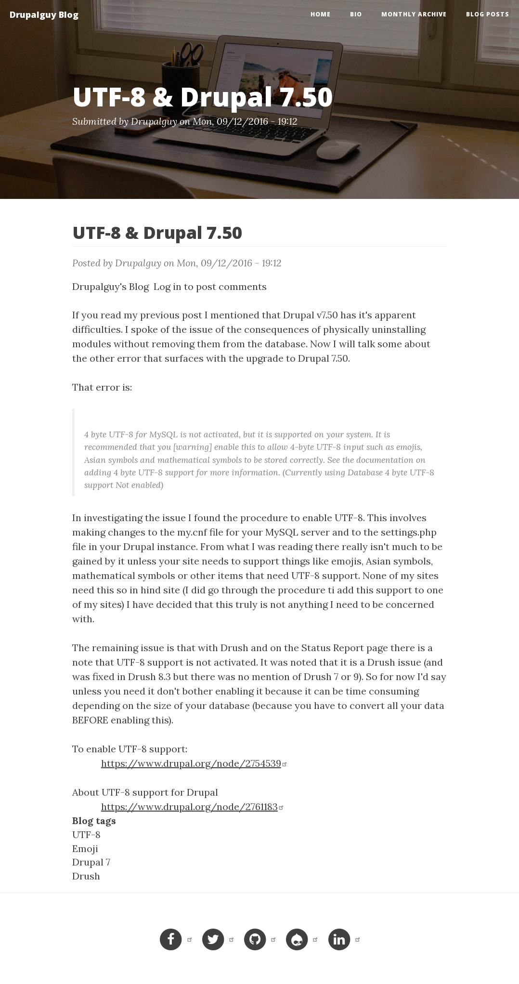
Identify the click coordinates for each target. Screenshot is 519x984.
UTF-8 (86, 834)
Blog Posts (487, 14)
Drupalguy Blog (44, 14)
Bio (356, 14)
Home (321, 14)
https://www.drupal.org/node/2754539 (194, 763)
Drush (86, 876)
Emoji (85, 848)
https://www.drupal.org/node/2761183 (193, 806)
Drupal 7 (91, 862)
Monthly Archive (414, 14)
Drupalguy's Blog (110, 286)
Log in (168, 286)
